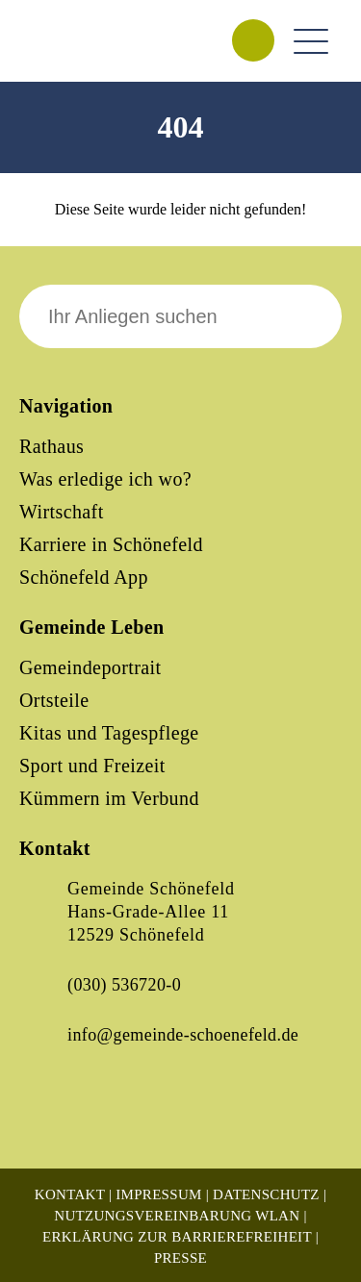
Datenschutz (266, 1194)
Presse (180, 1258)
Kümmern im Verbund (109, 798)
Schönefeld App (83, 577)
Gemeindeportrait (90, 667)
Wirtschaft (61, 511)
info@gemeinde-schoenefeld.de (182, 1034)
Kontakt (70, 1194)
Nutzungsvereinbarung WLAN (176, 1215)
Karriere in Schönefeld (111, 544)
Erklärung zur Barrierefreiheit (177, 1236)
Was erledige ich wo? (105, 479)
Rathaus (51, 446)
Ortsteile (54, 700)
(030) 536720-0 (124, 984)
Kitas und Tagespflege (109, 732)
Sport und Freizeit (92, 765)
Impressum (158, 1194)
